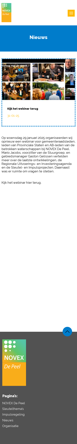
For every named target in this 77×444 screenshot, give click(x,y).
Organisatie (10, 427)
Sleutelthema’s (13, 410)
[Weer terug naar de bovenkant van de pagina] (67, 333)
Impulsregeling (13, 416)
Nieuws (7, 421)
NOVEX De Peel (13, 404)
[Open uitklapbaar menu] (71, 13)
